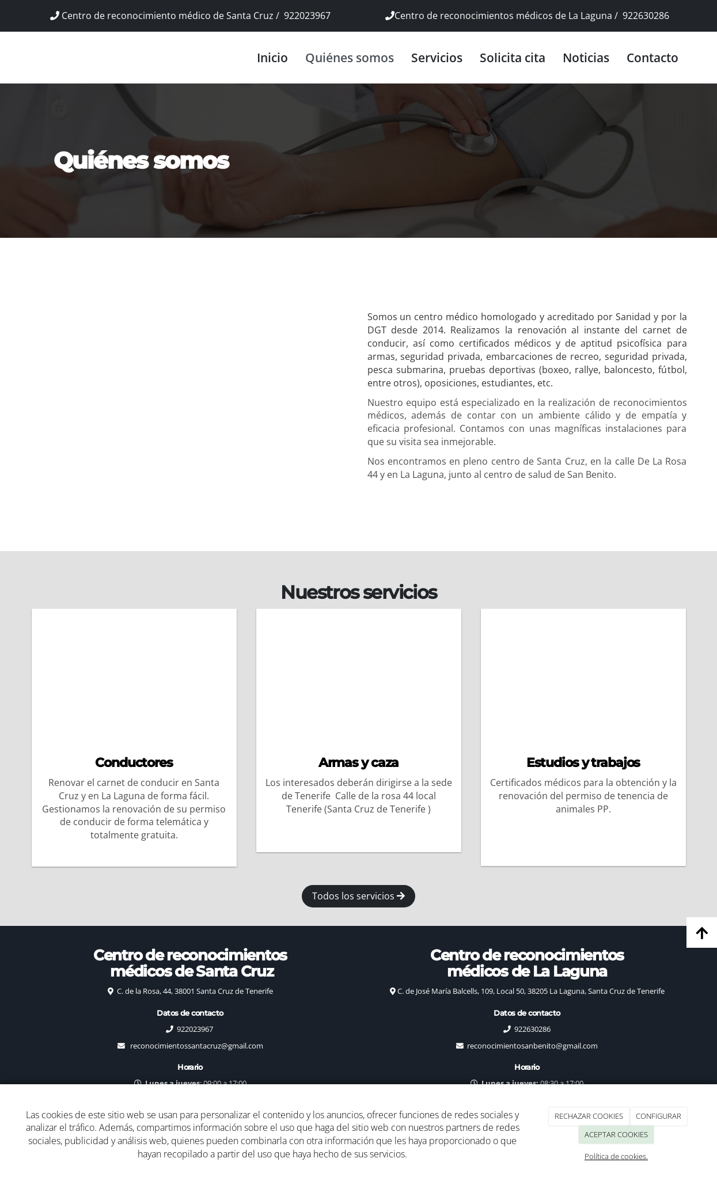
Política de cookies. (616, 1156)
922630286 (646, 15)
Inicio (272, 58)
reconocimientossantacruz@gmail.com (196, 1045)
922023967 (307, 15)
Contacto (652, 58)
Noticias (586, 58)
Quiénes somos (349, 58)
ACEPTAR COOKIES (616, 1134)
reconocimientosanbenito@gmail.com (532, 1045)
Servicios (436, 58)
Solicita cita (512, 58)
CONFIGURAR (658, 1116)
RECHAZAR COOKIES (589, 1116)
